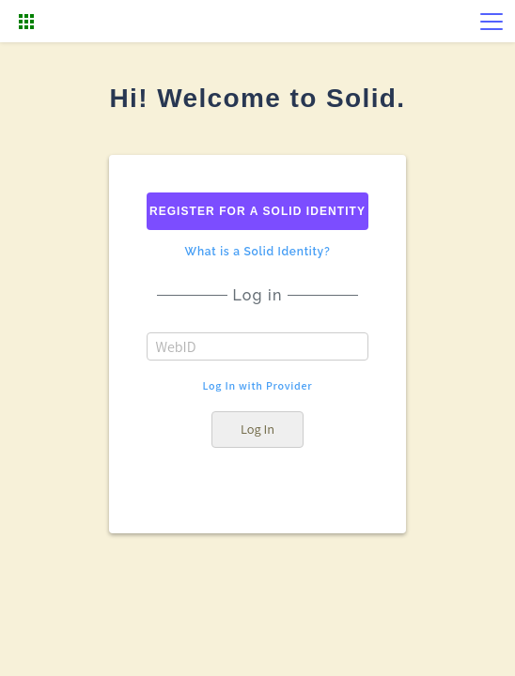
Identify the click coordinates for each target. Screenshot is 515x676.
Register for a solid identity (257, 211)
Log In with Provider (258, 385)
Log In (257, 429)
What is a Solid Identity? (258, 251)
